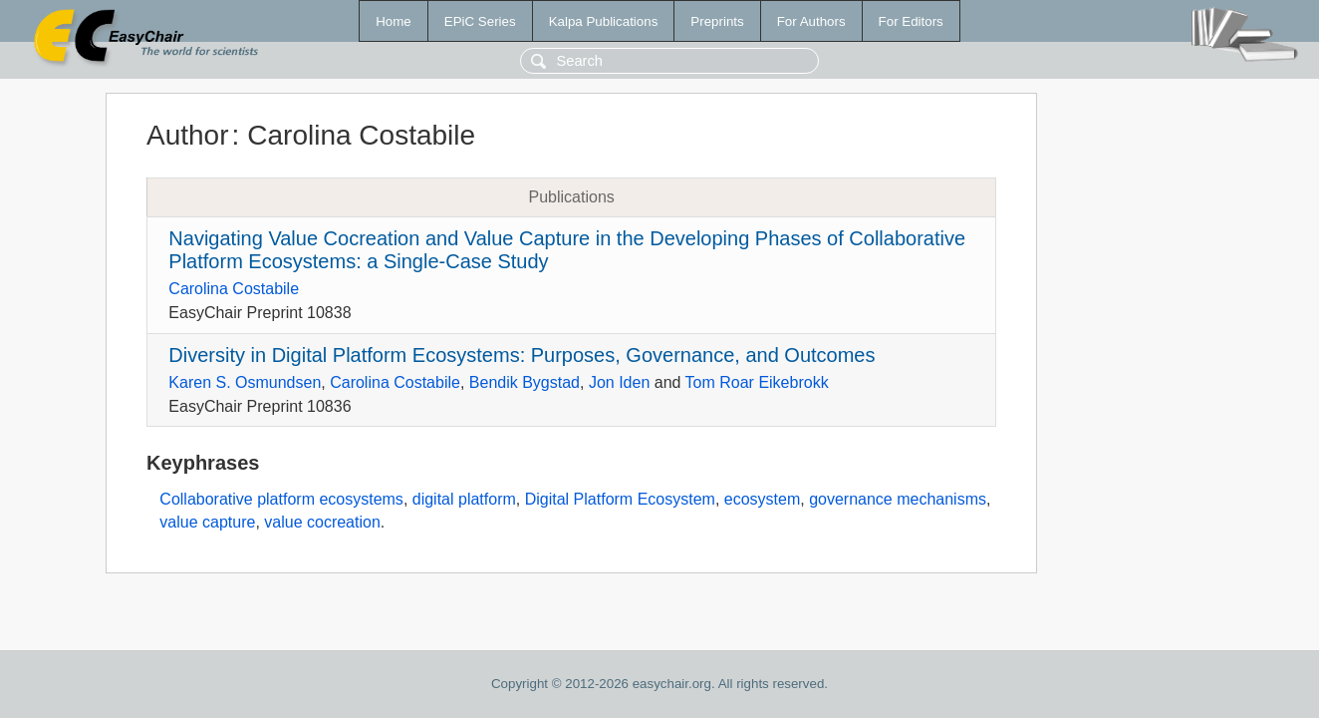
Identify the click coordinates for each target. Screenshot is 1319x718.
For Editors (911, 21)
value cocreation (322, 522)
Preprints (716, 21)
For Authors (811, 21)
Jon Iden (619, 382)
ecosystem (762, 499)
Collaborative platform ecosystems (281, 499)
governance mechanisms (897, 499)
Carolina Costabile (233, 288)
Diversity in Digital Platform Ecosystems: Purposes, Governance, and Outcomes (521, 355)
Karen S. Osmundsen (244, 382)
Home (393, 21)
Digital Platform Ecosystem (620, 499)
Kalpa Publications (604, 21)
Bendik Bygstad (524, 382)
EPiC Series (480, 21)
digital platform (464, 499)
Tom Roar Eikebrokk (757, 382)
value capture (207, 522)
